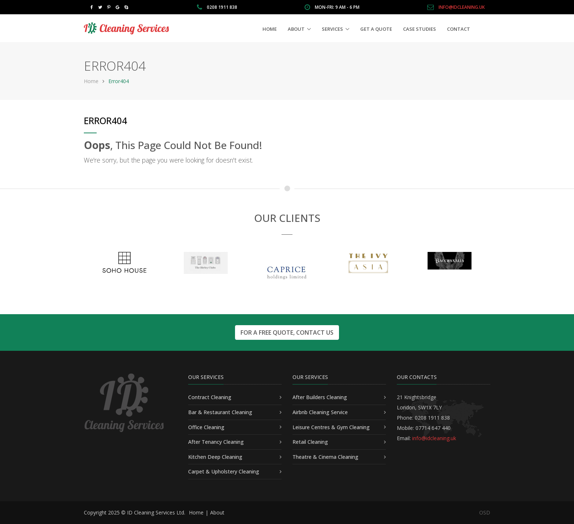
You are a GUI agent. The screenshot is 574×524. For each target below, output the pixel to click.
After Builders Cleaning (319, 397)
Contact (458, 29)
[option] (124, 262)
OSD (484, 512)
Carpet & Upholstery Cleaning (223, 471)
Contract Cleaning (209, 397)
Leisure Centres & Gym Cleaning (331, 427)
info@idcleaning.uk (462, 7)
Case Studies (419, 29)
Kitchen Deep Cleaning (215, 456)
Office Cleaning (206, 427)
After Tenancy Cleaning (216, 441)
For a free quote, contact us (287, 332)
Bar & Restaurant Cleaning (220, 412)
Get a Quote (376, 29)
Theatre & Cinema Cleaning (325, 456)
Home (269, 29)
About (296, 29)
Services (332, 29)
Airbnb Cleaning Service (320, 412)
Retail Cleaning (310, 441)
